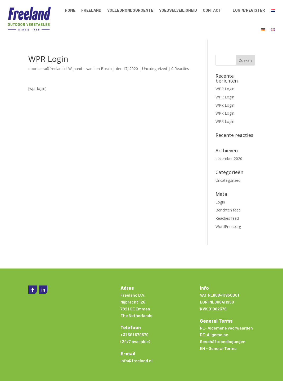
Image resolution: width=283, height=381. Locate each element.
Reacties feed (227, 218)
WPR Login (224, 88)
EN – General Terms (218, 348)
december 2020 (228, 158)
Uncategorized (154, 68)
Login (220, 202)
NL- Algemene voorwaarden (226, 327)
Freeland (91, 10)
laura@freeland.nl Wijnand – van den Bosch (75, 68)
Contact (212, 10)
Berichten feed (228, 210)
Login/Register (249, 10)
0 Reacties (180, 68)
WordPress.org (228, 226)
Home (70, 10)
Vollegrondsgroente (130, 10)
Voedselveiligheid (178, 10)
